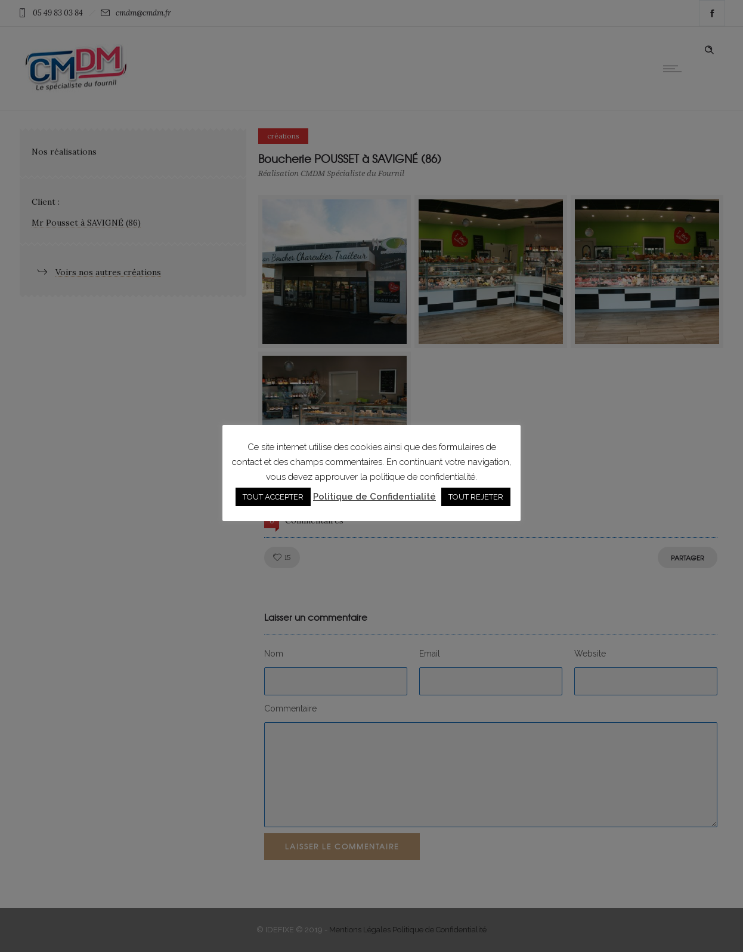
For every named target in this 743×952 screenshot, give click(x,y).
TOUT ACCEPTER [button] (273, 496)
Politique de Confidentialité (374, 496)
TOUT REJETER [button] (475, 496)
